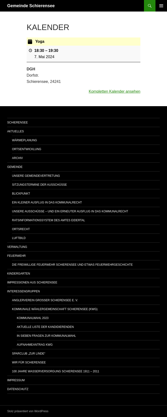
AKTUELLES (15, 131)
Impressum (16, 380)
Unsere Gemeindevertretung (36, 176)
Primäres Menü (161, 6)
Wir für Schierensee (29, 362)
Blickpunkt (21, 193)
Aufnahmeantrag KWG (35, 344)
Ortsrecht (21, 229)
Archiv (17, 158)
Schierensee (17, 122)
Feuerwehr (16, 256)
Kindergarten (18, 273)
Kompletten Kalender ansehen (114, 91)
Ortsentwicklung (26, 149)
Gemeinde (15, 167)
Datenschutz (17, 389)
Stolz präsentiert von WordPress (27, 411)
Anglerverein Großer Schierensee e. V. (45, 300)
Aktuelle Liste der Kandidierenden (45, 327)
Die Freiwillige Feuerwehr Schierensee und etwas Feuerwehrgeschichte (72, 264)
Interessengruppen (23, 291)
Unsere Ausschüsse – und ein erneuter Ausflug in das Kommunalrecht (70, 211)
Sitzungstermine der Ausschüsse (39, 184)
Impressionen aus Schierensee (32, 282)
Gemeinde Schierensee (31, 5)
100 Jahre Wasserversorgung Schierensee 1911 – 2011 (55, 371)
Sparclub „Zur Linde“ (28, 353)
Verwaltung (17, 247)
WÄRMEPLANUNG (24, 140)
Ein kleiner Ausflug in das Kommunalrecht (47, 202)
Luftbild (19, 238)
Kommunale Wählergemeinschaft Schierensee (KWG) (54, 309)
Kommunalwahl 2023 (32, 318)
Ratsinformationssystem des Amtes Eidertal (48, 220)
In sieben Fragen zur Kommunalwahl (46, 335)
